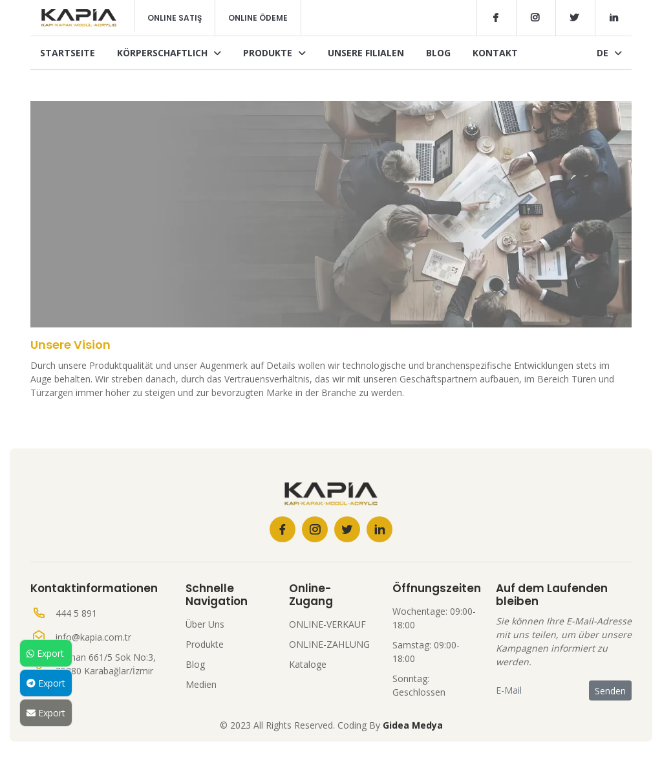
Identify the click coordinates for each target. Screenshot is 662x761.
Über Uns (205, 624)
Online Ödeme (258, 17)
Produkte (274, 53)
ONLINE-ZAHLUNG (329, 644)
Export (45, 653)
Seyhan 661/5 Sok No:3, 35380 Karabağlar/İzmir (106, 664)
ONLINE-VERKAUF (327, 624)
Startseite (67, 53)
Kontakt (495, 53)
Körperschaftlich (169, 53)
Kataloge (307, 664)
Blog (438, 53)
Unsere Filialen (366, 53)
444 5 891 (76, 613)
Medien (201, 684)
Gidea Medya (413, 725)
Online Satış (174, 17)
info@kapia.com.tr (93, 637)
